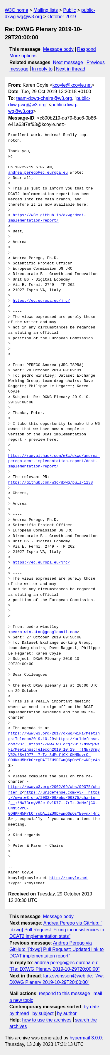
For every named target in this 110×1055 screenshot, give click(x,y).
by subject (43, 1013)
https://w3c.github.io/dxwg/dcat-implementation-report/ (47, 218)
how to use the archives (47, 1019)
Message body (58, 49)
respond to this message (64, 993)
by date (91, 1006)
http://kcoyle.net (68, 878)
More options (23, 55)
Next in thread (70, 68)
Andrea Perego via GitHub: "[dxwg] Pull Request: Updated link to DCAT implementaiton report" (56, 949)
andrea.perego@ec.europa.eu (38, 172)
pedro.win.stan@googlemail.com (44, 632)
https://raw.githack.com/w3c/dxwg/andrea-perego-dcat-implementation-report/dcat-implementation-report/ (54, 461)
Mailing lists (45, 10)
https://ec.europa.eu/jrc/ (41, 300)
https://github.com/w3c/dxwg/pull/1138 (50, 482)
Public (69, 10)
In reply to (42, 68)
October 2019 (62, 16)
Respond (86, 49)
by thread (19, 1013)
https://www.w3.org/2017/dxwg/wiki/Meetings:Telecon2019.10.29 (54, 736)
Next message (68, 62)
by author (67, 1013)
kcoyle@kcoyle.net (72, 85)
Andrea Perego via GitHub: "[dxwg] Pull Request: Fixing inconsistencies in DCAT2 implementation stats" (56, 929)
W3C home (16, 10)
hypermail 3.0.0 (85, 1037)
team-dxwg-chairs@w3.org (44, 98)
